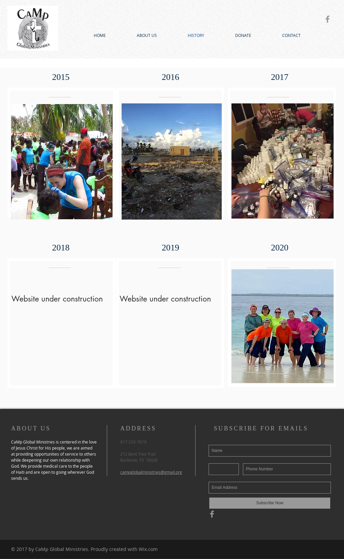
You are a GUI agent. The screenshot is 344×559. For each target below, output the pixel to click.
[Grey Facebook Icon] (327, 19)
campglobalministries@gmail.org (151, 472)
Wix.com (148, 549)
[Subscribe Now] (270, 503)
